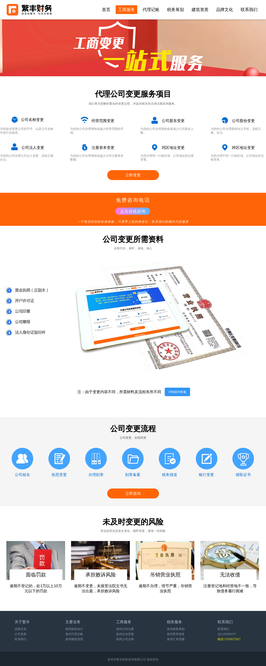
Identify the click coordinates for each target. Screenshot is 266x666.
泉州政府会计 (74, 629)
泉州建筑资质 (74, 639)
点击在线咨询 (132, 211)
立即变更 (133, 175)
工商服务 (126, 9)
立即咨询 (133, 493)
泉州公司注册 (125, 629)
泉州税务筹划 (176, 629)
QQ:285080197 (227, 634)
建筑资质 (200, 9)
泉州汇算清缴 (176, 639)
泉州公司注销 (125, 639)
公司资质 (20, 634)
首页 (106, 9)
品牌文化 (224, 9)
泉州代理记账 (74, 634)
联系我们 (249, 9)
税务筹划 (175, 9)
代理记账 (151, 9)
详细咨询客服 (177, 392)
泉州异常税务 (176, 634)
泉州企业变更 (125, 634)
